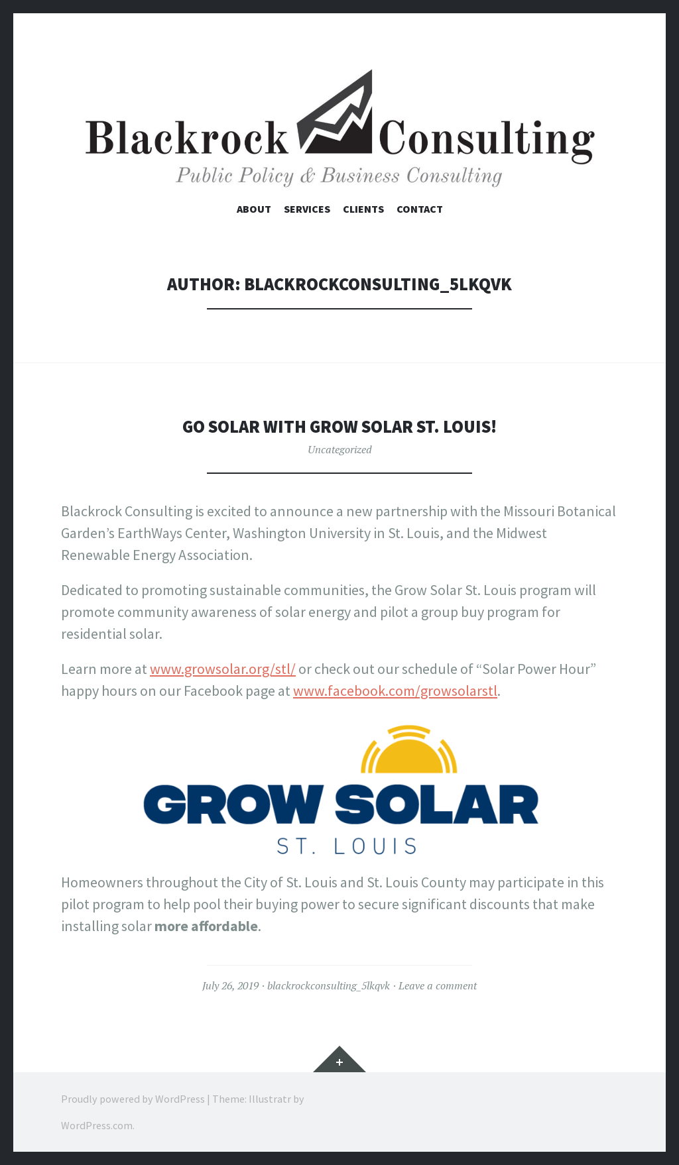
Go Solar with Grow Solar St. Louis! (339, 426)
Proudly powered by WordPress (133, 1098)
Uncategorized (340, 449)
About (254, 208)
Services (307, 208)
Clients (363, 208)
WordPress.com (97, 1125)
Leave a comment (438, 985)
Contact (420, 208)
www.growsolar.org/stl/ (223, 668)
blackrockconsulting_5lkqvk (328, 985)
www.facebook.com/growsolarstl (395, 690)
